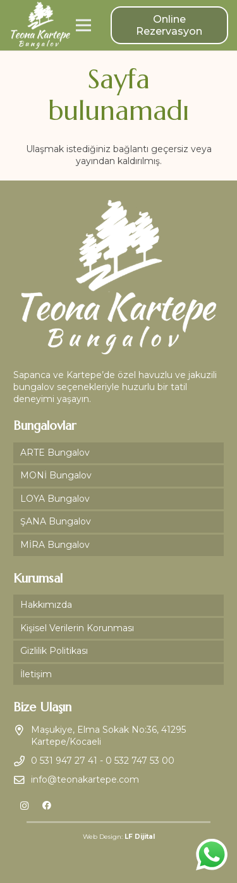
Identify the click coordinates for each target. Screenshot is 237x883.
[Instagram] (24, 806)
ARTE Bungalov (55, 452)
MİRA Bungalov (55, 544)
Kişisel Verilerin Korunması (77, 628)
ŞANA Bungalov (55, 521)
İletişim (36, 674)
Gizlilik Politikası (54, 650)
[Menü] (83, 25)
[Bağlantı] (40, 25)
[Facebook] (46, 806)
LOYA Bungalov (55, 498)
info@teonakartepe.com (85, 779)
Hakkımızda (46, 604)
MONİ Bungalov (56, 475)
